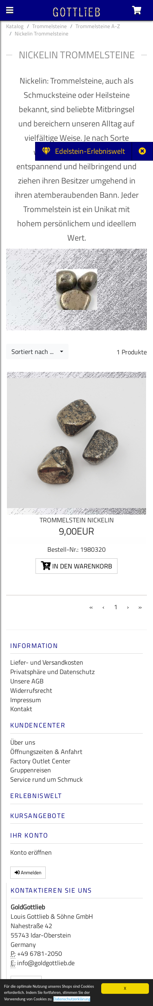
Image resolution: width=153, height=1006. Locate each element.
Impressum (25, 700)
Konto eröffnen (31, 852)
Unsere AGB (27, 681)
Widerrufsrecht (31, 690)
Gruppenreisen (30, 770)
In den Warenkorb (76, 566)
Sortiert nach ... (34, 351)
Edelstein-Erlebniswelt (83, 151)
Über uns (22, 742)
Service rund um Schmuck (46, 779)
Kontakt (21, 709)
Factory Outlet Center (40, 761)
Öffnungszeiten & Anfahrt (46, 751)
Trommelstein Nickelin (77, 520)
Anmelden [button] (28, 872)
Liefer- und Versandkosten (46, 662)
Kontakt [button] (26, 982)
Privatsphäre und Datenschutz (52, 672)
